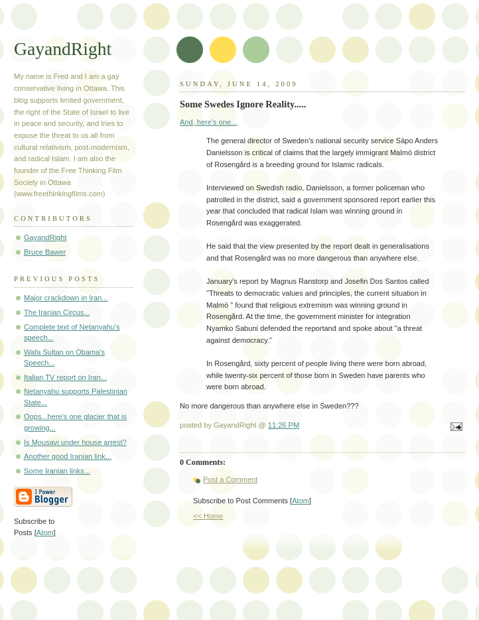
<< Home (208, 516)
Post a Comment (230, 479)
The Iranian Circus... (57, 312)
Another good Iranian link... (67, 456)
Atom (300, 501)
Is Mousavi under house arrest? (75, 442)
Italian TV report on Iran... (65, 377)
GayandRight (62, 48)
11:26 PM (283, 425)
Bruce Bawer (45, 252)
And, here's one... (208, 122)
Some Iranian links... (57, 471)
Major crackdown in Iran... (65, 298)
